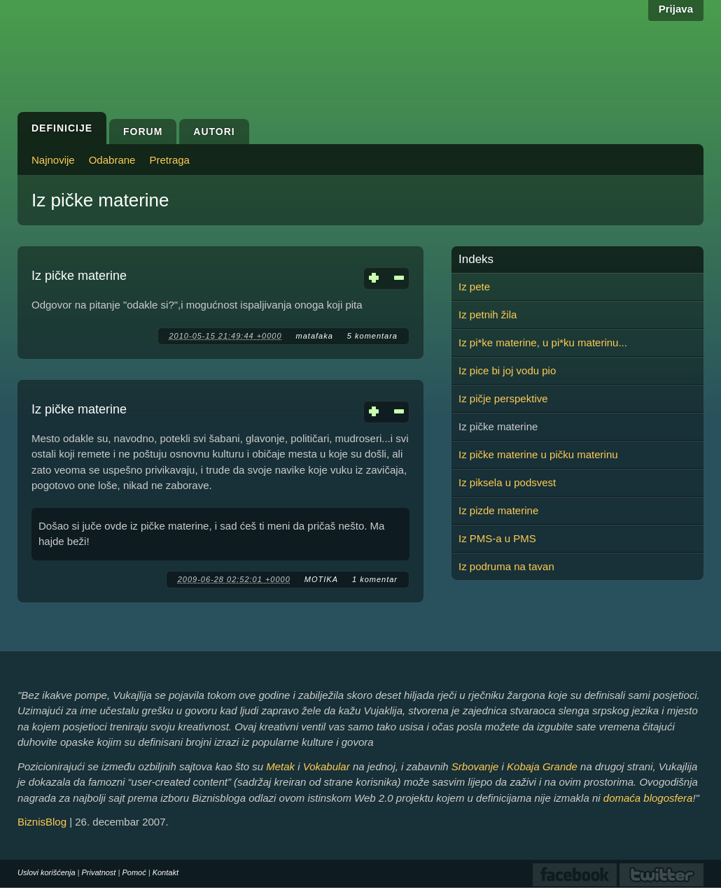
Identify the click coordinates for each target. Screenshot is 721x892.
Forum (142, 131)
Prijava (676, 9)
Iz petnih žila (487, 314)
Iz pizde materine (498, 510)
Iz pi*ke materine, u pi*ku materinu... (542, 342)
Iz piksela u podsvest (507, 482)
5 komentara (372, 336)
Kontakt (165, 872)
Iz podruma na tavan (506, 566)
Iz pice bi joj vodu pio (507, 370)
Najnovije (53, 160)
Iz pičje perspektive (503, 398)
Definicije (61, 128)
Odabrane (112, 160)
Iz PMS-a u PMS (497, 538)
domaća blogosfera (648, 798)
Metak (280, 766)
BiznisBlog (42, 822)
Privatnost (99, 872)
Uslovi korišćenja (47, 872)
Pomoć (134, 872)
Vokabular (326, 766)
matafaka (314, 336)
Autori (213, 131)
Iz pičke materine (79, 276)
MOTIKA (321, 579)
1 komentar (375, 579)
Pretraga (169, 160)
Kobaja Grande (542, 766)
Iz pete (474, 286)
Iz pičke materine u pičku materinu (538, 454)
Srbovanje (475, 766)
